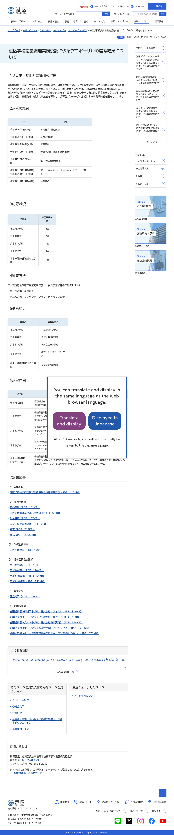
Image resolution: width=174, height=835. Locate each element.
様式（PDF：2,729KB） (23, 535)
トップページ (14, 30)
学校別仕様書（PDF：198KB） (27, 550)
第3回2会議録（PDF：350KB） (27, 581)
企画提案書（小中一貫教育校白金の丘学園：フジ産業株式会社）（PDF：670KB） (54, 633)
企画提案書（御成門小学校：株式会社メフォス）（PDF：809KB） (46, 611)
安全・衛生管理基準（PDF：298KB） (31, 524)
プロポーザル (59, 30)
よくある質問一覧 (65, 672)
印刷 (121, 37)
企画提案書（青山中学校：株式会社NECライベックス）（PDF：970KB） (50, 628)
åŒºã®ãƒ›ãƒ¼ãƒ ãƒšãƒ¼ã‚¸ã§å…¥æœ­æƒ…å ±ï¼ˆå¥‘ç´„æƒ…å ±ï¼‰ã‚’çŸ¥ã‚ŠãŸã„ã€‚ (69, 660)
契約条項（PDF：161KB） (25, 507)
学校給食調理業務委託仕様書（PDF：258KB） (35, 513)
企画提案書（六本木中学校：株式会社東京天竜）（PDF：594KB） (46, 622)
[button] (82, 6)
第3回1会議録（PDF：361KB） (27, 576)
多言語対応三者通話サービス (29, 773)
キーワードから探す (78, 14)
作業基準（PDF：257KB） (25, 518)
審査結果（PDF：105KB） (25, 596)
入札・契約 (45, 30)
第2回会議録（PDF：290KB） (27, 570)
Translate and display (69, 421)
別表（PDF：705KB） (22, 529)
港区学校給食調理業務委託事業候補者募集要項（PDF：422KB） (45, 492)
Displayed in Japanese (105, 421)
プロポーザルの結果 (77, 30)
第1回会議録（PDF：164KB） (27, 565)
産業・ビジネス (30, 30)
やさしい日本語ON (121, 6)
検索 (162, 14)
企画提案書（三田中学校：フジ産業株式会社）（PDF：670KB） (45, 617)
